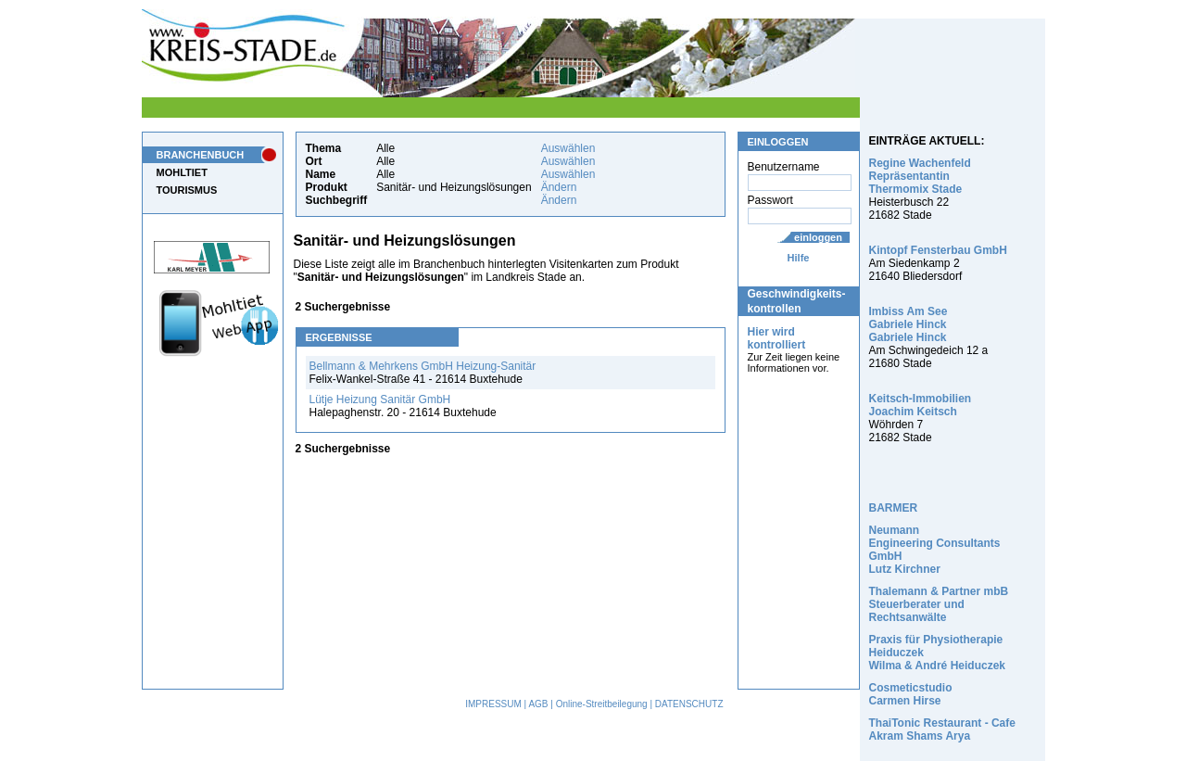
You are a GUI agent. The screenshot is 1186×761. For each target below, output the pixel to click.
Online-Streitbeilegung (602, 704)
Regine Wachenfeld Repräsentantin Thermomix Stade (920, 176)
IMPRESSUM (493, 704)
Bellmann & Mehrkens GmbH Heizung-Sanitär (422, 366)
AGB (538, 704)
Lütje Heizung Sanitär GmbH (380, 399)
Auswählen (568, 148)
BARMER (893, 507)
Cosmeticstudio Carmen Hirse (911, 694)
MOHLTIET (182, 172)
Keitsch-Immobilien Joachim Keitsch (920, 405)
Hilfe (799, 257)
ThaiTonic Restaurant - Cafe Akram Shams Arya (942, 729)
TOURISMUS (187, 190)
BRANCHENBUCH (201, 154)
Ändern (559, 187)
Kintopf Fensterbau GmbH (938, 250)
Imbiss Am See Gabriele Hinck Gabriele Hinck (908, 324)
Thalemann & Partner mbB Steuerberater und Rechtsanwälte (939, 604)
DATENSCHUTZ (689, 704)
